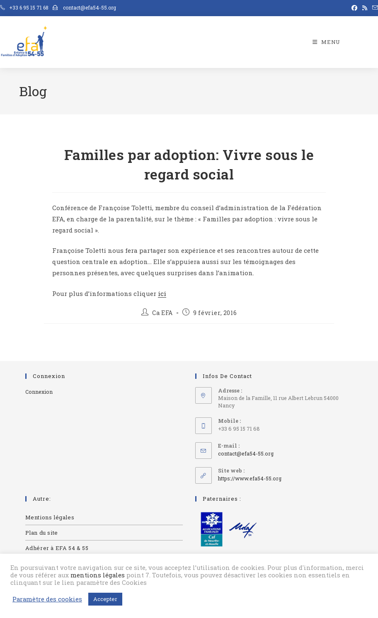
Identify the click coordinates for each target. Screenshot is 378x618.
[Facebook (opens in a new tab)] (354, 8)
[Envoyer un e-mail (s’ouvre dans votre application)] (374, 8)
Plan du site (41, 532)
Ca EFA (162, 313)
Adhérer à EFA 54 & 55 (57, 548)
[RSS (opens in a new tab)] (365, 8)
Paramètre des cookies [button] (47, 599)
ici (162, 293)
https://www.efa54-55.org (249, 478)
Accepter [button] (105, 599)
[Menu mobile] (326, 42)
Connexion (39, 391)
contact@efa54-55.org (246, 453)
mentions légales (97, 575)
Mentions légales (50, 517)
